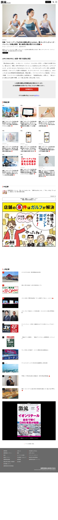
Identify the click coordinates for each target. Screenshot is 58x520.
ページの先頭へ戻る (29, 443)
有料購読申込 (29, 89)
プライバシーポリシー (33, 455)
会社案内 (19, 461)
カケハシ (26, 119)
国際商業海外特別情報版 (9, 465)
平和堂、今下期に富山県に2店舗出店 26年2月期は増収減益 (35, 375)
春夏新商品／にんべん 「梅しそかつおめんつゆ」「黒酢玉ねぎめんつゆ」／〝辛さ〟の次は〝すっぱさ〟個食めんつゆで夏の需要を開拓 (32, 191)
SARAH (26, 144)
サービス (4, 46)
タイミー (44, 144)
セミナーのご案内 (20, 455)
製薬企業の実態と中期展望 (9, 461)
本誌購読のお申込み (33, 450)
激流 (4, 455)
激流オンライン (5, 49)
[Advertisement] (29, 257)
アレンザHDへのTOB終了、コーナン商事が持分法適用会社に (35, 350)
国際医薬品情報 (7, 459)
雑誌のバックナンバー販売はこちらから (29, 438)
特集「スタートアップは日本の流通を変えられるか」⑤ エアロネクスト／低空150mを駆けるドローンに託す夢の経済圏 (10, 173)
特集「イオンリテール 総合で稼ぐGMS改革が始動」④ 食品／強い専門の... (38, 388)
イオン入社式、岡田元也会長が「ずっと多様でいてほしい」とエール (37, 298)
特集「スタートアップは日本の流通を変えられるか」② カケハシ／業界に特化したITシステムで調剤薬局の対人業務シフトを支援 (28, 124)
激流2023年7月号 (22, 46)
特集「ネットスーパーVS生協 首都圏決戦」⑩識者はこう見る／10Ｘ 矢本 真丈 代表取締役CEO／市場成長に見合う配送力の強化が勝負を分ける (47, 173)
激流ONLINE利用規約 (33, 457)
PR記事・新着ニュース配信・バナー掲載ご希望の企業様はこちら (29, 199)
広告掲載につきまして (21, 457)
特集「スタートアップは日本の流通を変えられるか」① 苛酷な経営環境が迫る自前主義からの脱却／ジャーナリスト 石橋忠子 (28, 171)
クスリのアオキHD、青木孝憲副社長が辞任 (31, 272)
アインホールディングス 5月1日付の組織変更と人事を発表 (34, 363)
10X (43, 168)
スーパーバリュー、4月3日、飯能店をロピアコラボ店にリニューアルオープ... (38, 325)
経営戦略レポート (7, 463)
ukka (7, 144)
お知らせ (19, 450)
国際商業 (5, 450)
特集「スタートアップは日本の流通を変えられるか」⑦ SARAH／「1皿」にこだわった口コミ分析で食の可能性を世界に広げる (28, 149)
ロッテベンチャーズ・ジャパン (12, 46)
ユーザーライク (46, 119)
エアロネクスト (9, 168)
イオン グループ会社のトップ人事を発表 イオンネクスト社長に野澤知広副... (38, 311)
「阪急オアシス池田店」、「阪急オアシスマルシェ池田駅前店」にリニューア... (38, 338)
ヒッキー (8, 119)
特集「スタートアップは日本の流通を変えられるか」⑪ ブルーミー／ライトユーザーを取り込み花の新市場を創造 (47, 124)
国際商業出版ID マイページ (34, 459)
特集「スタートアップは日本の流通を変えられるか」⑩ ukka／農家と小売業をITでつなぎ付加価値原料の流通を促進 (10, 149)
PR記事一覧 (53, 196)
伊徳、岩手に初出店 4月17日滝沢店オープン (32, 285)
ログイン (48, 2)
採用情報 (19, 459)
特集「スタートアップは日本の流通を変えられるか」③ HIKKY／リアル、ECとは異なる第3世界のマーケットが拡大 (10, 124)
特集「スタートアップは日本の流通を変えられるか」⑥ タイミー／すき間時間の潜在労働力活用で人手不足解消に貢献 (47, 149)
